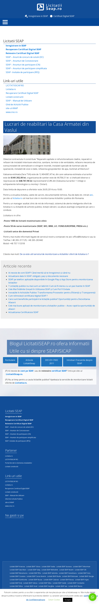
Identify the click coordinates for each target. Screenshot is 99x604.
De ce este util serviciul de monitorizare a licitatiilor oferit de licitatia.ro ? (54, 254)
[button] (92, 597)
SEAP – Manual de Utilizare (19, 100)
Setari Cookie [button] (54, 599)
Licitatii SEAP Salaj (34, 570)
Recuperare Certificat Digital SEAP (22, 93)
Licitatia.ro (11, 89)
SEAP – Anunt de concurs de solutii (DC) (25, 57)
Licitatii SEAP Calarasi (51, 580)
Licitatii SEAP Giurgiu (86, 576)
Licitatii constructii (14, 97)
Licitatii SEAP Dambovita (18, 580)
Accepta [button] (68, 600)
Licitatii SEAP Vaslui (48, 566)
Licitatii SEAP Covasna (17, 576)
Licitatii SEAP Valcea (30, 583)
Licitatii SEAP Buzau (35, 580)
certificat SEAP (59, 383)
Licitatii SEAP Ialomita (50, 573)
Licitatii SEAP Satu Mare (18, 570)
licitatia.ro (17, 198)
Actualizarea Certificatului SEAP (23, 312)
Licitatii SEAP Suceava (64, 566)
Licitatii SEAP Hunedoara (68, 573)
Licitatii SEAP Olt (80, 570)
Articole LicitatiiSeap (29, 362)
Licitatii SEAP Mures (75, 586)
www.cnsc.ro (12, 112)
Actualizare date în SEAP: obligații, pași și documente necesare (38, 276)
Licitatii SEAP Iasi (61, 586)
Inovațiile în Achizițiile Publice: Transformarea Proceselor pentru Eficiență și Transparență (51, 292)
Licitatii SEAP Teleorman (81, 566)
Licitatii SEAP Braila (54, 576)
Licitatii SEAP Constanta (76, 583)
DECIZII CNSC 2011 (51, 362)
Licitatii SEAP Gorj (84, 573)
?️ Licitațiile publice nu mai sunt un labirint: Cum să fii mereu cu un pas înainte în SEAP (49, 286)
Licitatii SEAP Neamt (66, 570)
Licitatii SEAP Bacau (67, 580)
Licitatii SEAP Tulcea (33, 566)
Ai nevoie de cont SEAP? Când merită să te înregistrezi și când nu (39, 272)
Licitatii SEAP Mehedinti (50, 570)
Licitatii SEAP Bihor (16, 586)
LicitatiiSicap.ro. (14, 386)
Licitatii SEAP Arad (30, 586)
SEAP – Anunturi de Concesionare (22, 60)
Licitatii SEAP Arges (82, 580)
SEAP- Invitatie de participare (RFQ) (22, 72)
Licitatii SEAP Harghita (46, 586)
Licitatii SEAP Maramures (18, 573)
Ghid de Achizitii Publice (17, 104)
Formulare (10, 360)
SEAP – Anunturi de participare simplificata (26, 68)
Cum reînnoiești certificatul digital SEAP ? (28, 295)
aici (91, 194)
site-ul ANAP (12, 108)
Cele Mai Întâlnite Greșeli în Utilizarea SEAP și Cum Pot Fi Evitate (39, 289)
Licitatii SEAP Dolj (16, 583)
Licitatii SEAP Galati (59, 583)
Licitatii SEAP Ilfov (35, 573)
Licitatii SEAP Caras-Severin (36, 576)
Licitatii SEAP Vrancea (17, 566)
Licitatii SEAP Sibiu (45, 583)
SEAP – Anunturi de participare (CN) (23, 64)
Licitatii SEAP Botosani (70, 576)
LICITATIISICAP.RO (15, 85)
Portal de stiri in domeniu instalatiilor (18, 463)
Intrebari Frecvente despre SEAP (79, 362)
